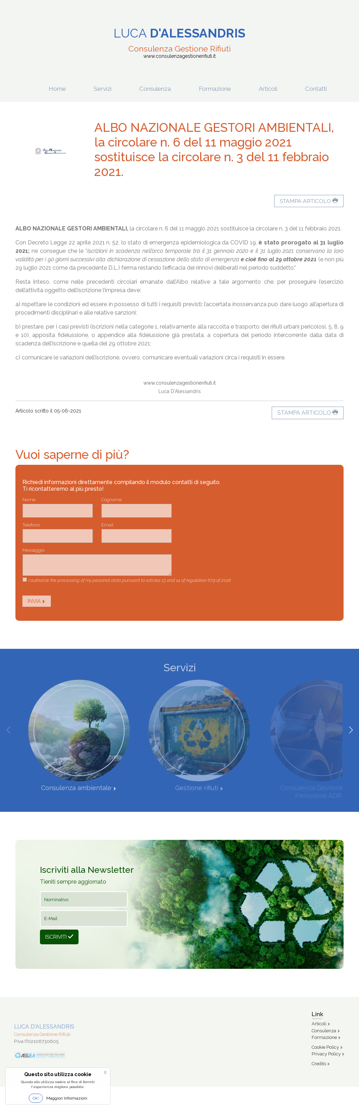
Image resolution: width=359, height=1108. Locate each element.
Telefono (31, 525)
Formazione (229, 88)
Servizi (107, 88)
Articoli (282, 88)
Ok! (36, 1098)
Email (107, 525)
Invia (37, 601)
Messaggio (33, 550)
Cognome (111, 499)
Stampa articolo (307, 201)
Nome (28, 499)
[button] (350, 730)
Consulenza (161, 88)
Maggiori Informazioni (66, 1098)
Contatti (325, 88)
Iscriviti (59, 937)
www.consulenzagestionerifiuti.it (179, 404)
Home (59, 88)
